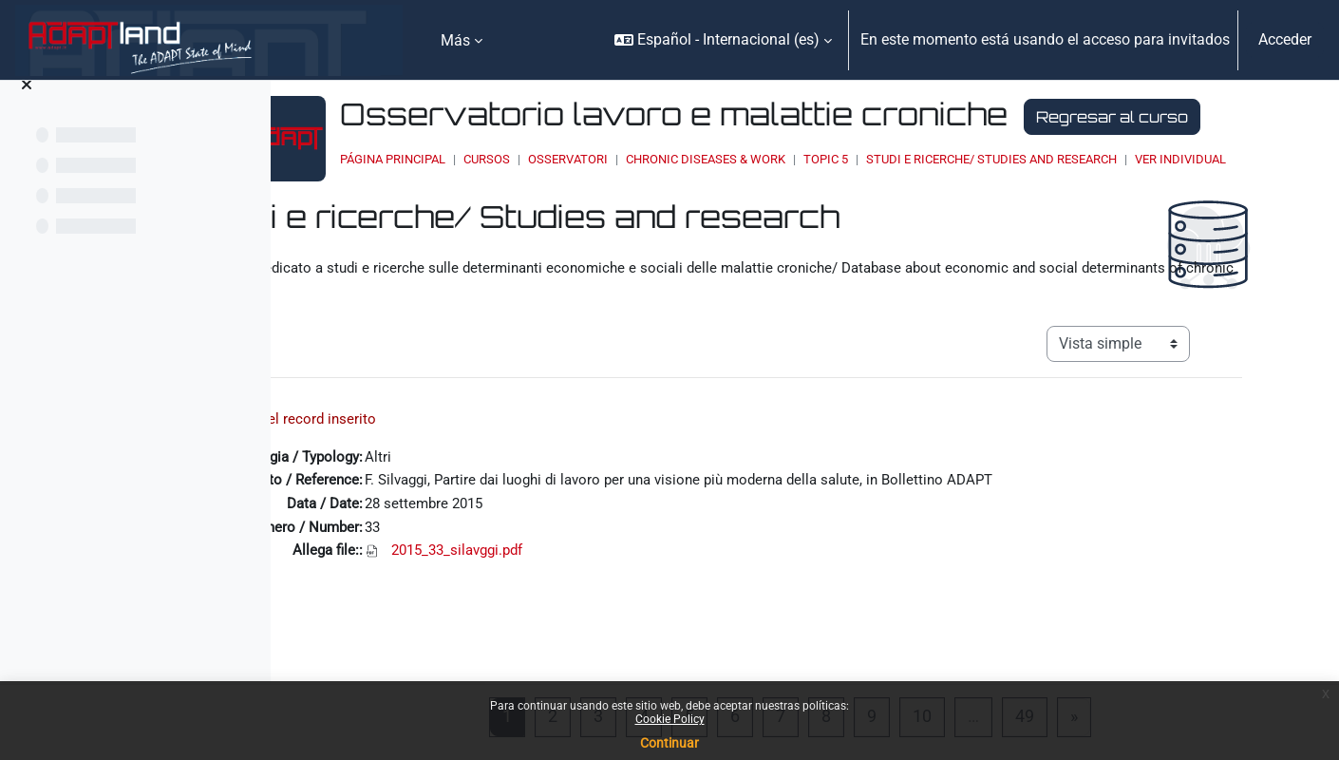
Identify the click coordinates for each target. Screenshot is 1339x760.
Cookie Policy (670, 719)
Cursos (619, 195)
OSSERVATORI (701, 195)
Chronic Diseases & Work (838, 195)
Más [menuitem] (455, 40)
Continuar (669, 742)
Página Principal (525, 195)
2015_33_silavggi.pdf (563, 614)
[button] (723, 40)
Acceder (1284, 39)
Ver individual (536, 213)
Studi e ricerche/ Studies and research (1124, 195)
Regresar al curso (569, 152)
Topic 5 (958, 195)
